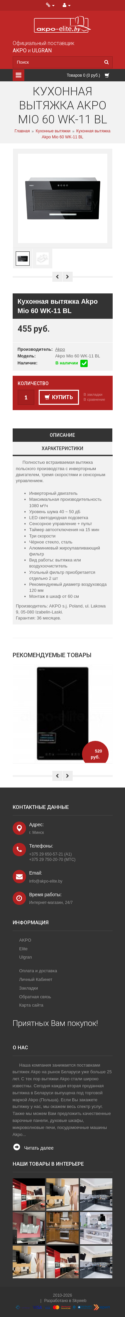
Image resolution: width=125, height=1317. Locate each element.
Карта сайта (31, 1005)
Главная (22, 131)
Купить (59, 397)
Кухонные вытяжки (53, 131)
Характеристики (62, 448)
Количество (33, 383)
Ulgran (25, 957)
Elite (23, 948)
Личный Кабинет (35, 979)
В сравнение (94, 399)
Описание (62, 435)
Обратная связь (35, 996)
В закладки (93, 394)
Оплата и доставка (38, 970)
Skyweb (79, 1300)
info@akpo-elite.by (46, 881)
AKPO (25, 940)
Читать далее (39, 1148)
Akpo (60, 349)
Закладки (28, 988)
